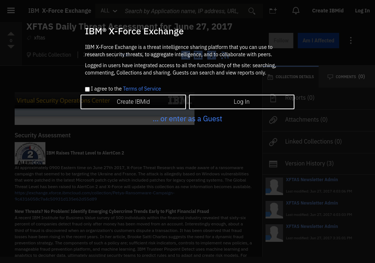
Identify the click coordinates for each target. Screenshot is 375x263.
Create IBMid (133, 101)
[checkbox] (87, 89)
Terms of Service (142, 88)
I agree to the (126, 89)
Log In (241, 101)
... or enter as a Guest (187, 118)
